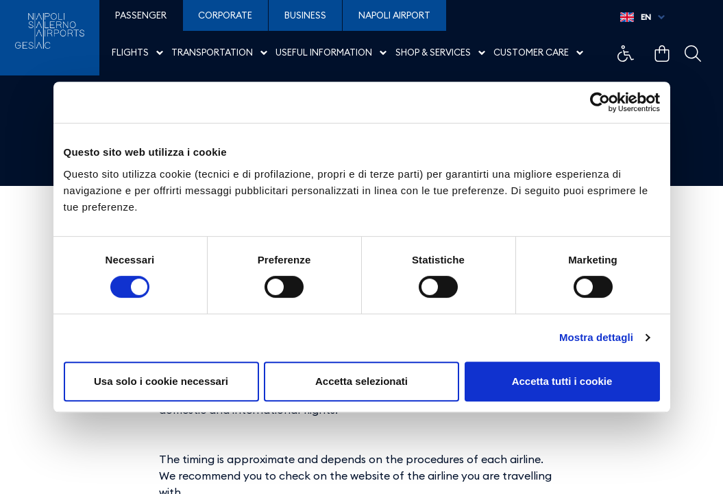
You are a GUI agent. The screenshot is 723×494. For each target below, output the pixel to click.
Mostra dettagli (596, 337)
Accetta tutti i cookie (562, 381)
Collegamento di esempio (625, 53)
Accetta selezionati (361, 381)
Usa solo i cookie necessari (161, 381)
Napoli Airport (394, 15)
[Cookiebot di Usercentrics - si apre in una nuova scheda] (600, 102)
